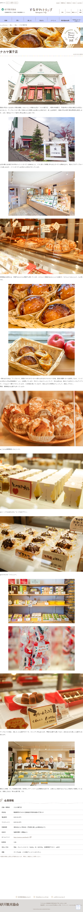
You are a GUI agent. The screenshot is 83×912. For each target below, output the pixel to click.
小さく (7, 2)
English (57, 2)
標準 (12, 2)
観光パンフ (74, 12)
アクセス (68, 12)
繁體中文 (63, 2)
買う (11, 25)
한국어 (74, 2)
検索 (80, 12)
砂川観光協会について (23, 897)
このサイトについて (60, 897)
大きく (16, 2)
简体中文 (69, 2)
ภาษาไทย (79, 2)
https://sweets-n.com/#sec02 (21, 837)
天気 (62, 12)
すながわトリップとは (42, 897)
